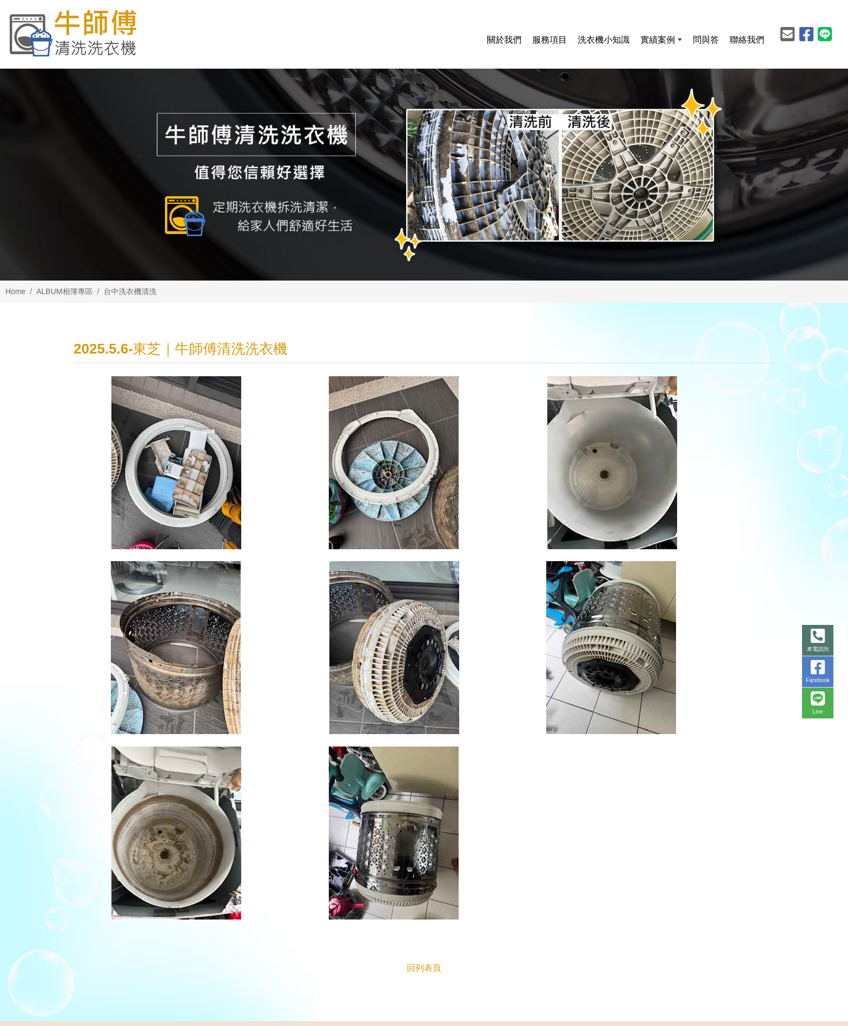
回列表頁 (424, 784)
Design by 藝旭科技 (741, 1009)
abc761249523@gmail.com (321, 886)
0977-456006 (293, 867)
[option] (424, 175)
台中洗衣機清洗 (129, 291)
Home (15, 291)
